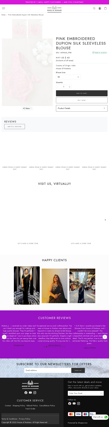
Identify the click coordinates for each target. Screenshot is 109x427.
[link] (94, 8)
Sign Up (78, 370)
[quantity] (64, 87)
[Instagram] (79, 404)
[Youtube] (74, 404)
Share (26, 108)
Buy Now (82, 100)
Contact (8, 405)
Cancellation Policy (47, 405)
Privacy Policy (24, 419)
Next (105, 337)
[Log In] (99, 8)
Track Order (30, 409)
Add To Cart (81, 93)
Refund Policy (32, 405)
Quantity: (59, 82)
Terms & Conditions (9, 419)
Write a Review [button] (15, 127)
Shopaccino (82, 423)
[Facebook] (70, 404)
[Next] (105, 219)
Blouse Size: (61, 72)
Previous (4, 337)
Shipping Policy (19, 405)
